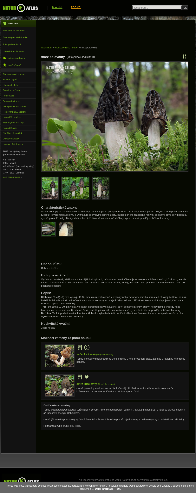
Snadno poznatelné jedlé (15, 37)
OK (119, 488)
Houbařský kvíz (10, 85)
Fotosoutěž (8, 96)
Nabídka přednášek (12, 133)
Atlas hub (46, 47)
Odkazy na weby (11, 138)
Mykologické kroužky (13, 122)
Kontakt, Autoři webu (13, 144)
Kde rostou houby (14, 58)
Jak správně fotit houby (14, 106)
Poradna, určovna (12, 90)
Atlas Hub (57, 7)
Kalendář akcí (9, 128)
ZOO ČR (76, 7)
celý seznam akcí (11, 177)
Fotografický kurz (11, 101)
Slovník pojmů (10, 79)
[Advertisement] (111, 33)
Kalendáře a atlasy (12, 117)
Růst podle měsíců (12, 44)
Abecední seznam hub (14, 30)
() (94, 354)
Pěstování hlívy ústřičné (15, 112)
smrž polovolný (88, 47)
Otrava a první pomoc (13, 74)
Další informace (104, 488)
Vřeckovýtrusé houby (66, 47)
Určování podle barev (13, 51)
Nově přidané (12, 65)
